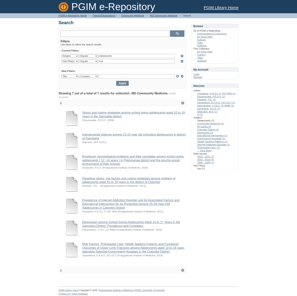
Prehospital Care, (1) (208, 147)
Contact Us (64, 294)
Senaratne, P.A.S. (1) (208, 108)
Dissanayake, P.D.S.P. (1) (211, 96)
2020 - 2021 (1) (205, 156)
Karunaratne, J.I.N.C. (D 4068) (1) (215, 105)
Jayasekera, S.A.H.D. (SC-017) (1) (216, 102)
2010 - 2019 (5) (205, 159)
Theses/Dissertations (103, 15)
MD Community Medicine (163, 15)
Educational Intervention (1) (212, 135)
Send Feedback (80, 294)
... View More (204, 150)
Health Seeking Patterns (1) (212, 141)
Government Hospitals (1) (211, 138)
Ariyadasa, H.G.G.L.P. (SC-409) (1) (216, 93)
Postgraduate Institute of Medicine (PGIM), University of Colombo (131, 290)
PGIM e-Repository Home (73, 15)
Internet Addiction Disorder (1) (213, 144)
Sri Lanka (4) (204, 126)
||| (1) (200, 114)
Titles (200, 42)
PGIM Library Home (221, 7)
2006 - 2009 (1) (205, 162)
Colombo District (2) (208, 129)
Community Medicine (132, 15)
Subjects (202, 45)
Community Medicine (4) (210, 123)
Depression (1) (205, 132)
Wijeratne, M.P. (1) (207, 111)
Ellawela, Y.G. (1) (206, 99)
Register (197, 77)
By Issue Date (205, 36)
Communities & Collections (212, 33)
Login (196, 74)
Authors (201, 39)
